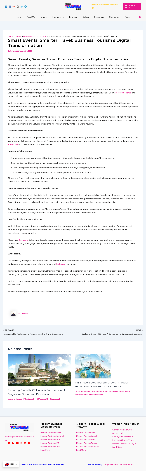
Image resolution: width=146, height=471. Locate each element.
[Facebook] (10, 6)
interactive (13, 144)
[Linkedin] (6, 6)
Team (122, 17)
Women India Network (122, 430)
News (46, 17)
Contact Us (110, 17)
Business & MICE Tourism (35, 399)
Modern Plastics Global (87, 436)
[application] (48, 17)
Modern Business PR (50, 443)
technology (61, 264)
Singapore (23, 240)
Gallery (84, 17)
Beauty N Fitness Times (123, 440)
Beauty (116, 437)
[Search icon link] (140, 17)
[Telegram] (25, 6)
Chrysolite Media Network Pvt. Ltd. (119, 464)
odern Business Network (54, 436)
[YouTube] (14, 6)
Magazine (59, 17)
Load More (46, 450)
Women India (118, 433)
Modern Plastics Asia (86, 440)
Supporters (96, 17)
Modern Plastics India (86, 433)
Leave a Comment (16, 399)
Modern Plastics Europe (87, 443)
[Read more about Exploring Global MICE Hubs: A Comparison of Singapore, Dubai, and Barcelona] (39, 370)
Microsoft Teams (124, 93)
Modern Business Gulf (51, 440)
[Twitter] (21, 6)
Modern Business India (51, 433)
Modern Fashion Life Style (124, 444)
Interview (73, 17)
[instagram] (18, 6)
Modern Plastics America (88, 446)
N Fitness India (127, 437)
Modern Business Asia (51, 446)
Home (24, 17)
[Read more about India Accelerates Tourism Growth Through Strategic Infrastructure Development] (93, 366)
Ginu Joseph (23, 314)
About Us (35, 17)
